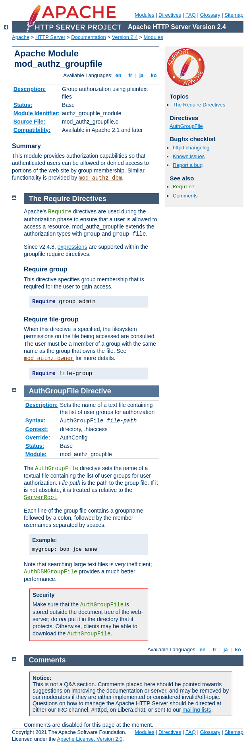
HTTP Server (50, 37)
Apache (20, 37)
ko (153, 75)
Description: (30, 89)
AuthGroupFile (186, 126)
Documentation (88, 37)
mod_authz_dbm (100, 178)
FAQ (190, 15)
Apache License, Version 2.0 (89, 739)
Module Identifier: (37, 113)
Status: (23, 105)
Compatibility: (32, 130)
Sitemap (233, 15)
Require (184, 187)
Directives (169, 15)
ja (141, 75)
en (118, 75)
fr (130, 75)
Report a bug (188, 165)
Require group (45, 269)
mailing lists (196, 710)
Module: (36, 454)
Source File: (29, 121)
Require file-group (51, 319)
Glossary (210, 15)
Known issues (189, 156)
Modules (144, 15)
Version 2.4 (125, 37)
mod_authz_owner (49, 358)
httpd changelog (191, 148)
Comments (185, 196)
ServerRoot (40, 497)
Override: (37, 437)
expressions (72, 247)
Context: (36, 429)
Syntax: (35, 420)
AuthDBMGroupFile (50, 572)
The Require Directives (199, 105)
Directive (96, 391)
